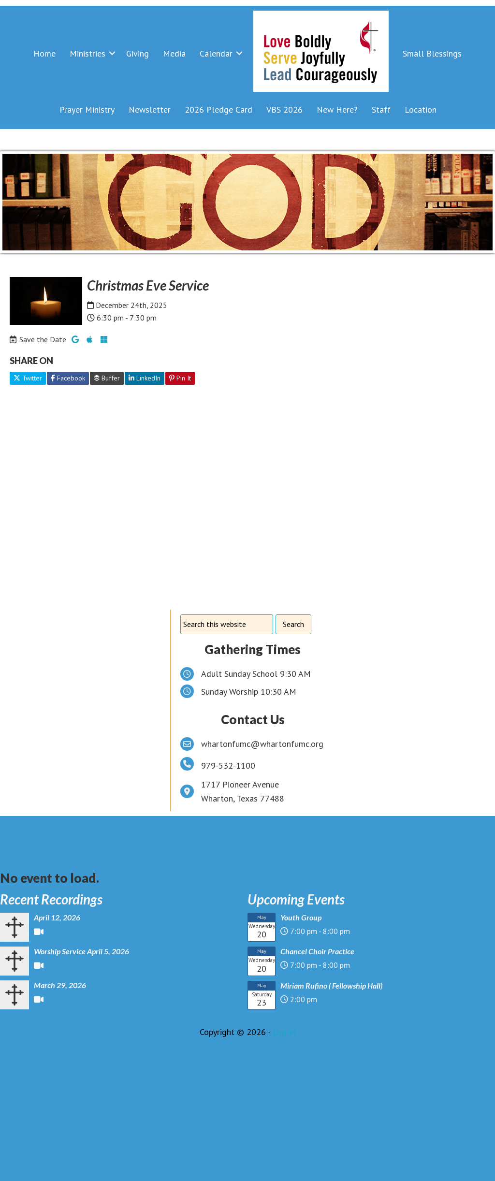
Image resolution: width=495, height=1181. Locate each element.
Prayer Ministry (87, 109)
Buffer (107, 378)
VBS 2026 (284, 109)
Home (44, 53)
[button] (112, 53)
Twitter (28, 378)
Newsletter (150, 109)
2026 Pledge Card (218, 109)
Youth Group (300, 917)
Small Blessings (432, 53)
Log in (284, 1031)
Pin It (180, 378)
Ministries (87, 53)
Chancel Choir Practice (317, 951)
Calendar (216, 53)
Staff (381, 109)
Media (174, 53)
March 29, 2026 (60, 985)
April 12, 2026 (57, 917)
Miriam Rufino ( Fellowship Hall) (331, 985)
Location (421, 109)
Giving (137, 53)
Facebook (68, 378)
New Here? (337, 109)
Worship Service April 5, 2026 (81, 951)
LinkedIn (144, 378)
